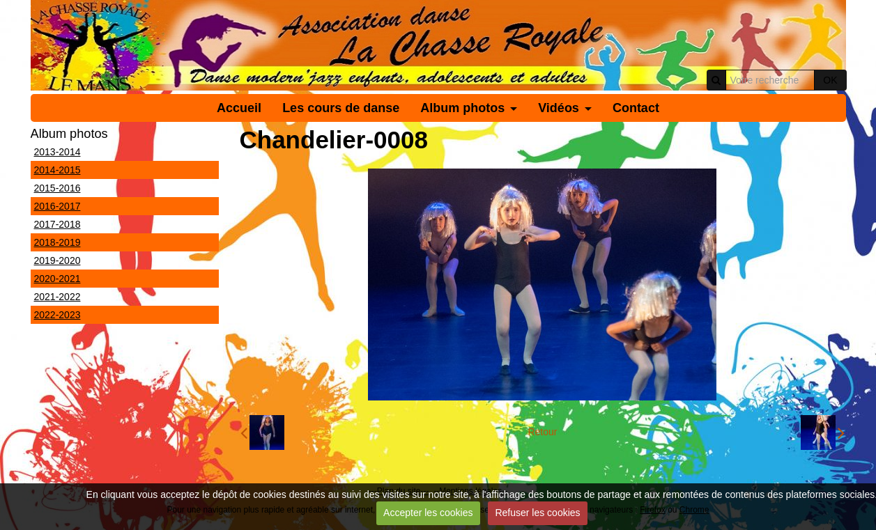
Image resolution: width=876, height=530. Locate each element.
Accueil (239, 108)
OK (830, 80)
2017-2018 (57, 224)
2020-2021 (57, 278)
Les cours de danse (340, 108)
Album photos (462, 108)
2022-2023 (57, 314)
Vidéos (558, 108)
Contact (636, 108)
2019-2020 (57, 260)
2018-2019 (57, 242)
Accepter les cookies (427, 512)
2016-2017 (57, 206)
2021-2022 (57, 296)
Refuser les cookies (537, 512)
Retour (542, 431)
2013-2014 (57, 151)
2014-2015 (57, 170)
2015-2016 (57, 188)
